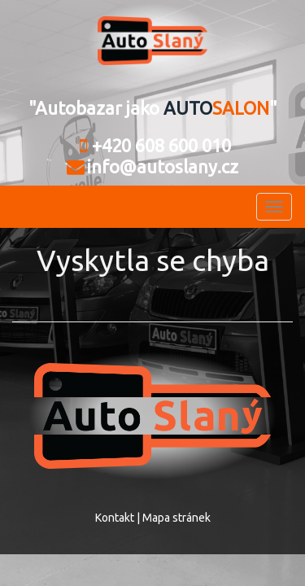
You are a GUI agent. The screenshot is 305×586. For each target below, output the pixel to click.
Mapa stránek (176, 517)
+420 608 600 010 (152, 145)
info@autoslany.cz (152, 166)
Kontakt (114, 517)
